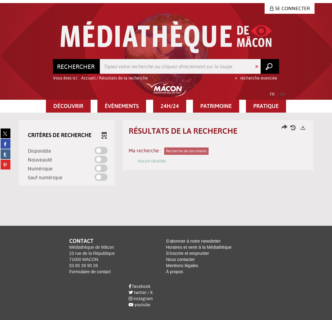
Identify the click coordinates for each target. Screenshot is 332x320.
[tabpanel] (166, 153)
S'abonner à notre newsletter (193, 241)
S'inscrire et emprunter (187, 253)
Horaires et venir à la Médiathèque (199, 247)
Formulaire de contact (90, 271)
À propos (174, 271)
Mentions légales (182, 265)
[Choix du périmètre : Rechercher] (76, 66)
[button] (68, 106)
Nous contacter (180, 259)
